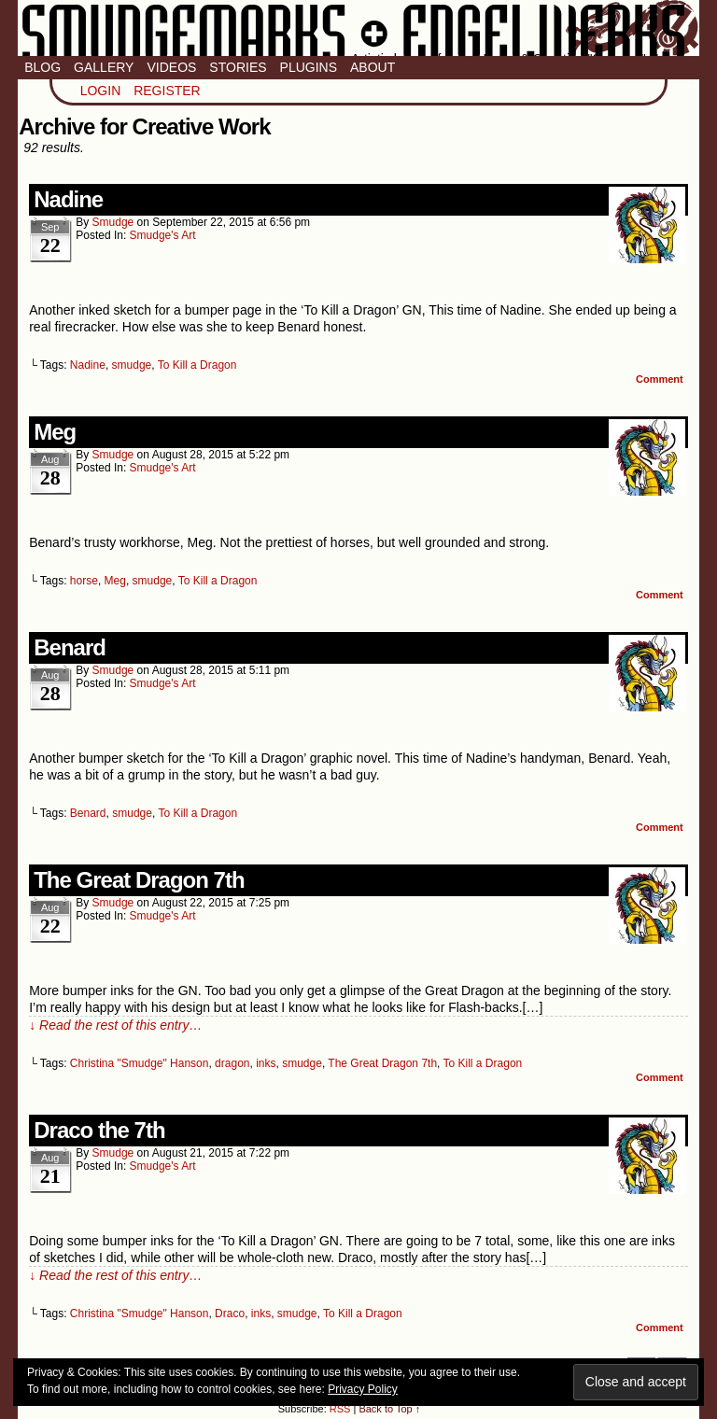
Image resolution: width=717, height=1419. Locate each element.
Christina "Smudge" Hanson (139, 1063)
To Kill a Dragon (197, 365)
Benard (69, 647)
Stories (237, 67)
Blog (42, 67)
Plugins (308, 67)
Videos (171, 67)
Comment (659, 379)
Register (167, 90)
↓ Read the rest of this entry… (115, 1025)
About (372, 67)
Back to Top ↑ (389, 1408)
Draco (230, 1313)
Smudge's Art (163, 235)
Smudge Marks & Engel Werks (358, 28)
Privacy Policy (363, 1389)
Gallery (104, 67)
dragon (232, 1063)
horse (84, 580)
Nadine (68, 199)
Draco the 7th (99, 1130)
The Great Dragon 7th (139, 879)
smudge (113, 222)
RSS (340, 1408)
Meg (55, 431)
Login (100, 90)
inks (265, 1063)
